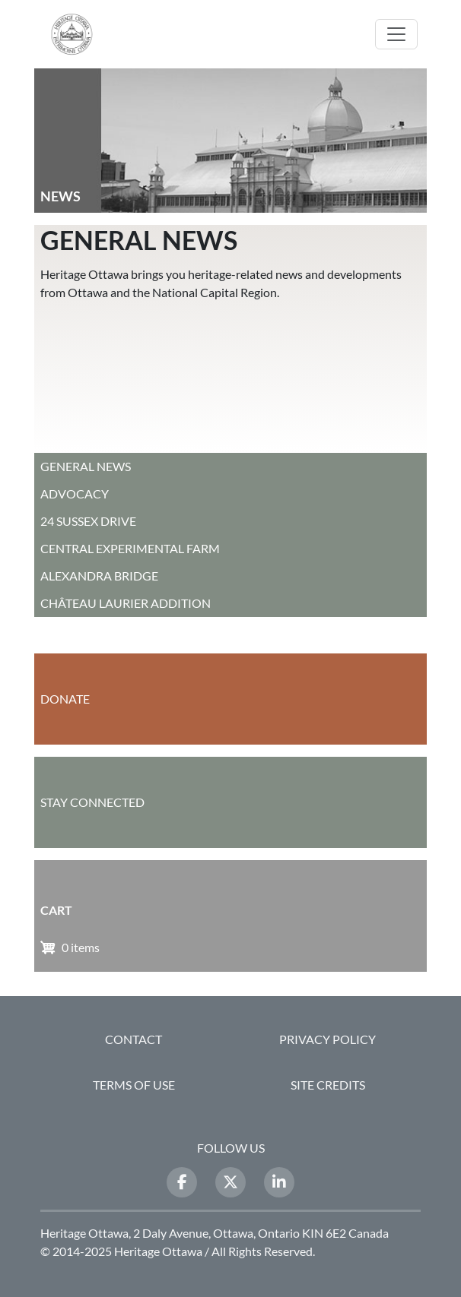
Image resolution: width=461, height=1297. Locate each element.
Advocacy (74, 493)
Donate (65, 698)
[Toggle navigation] (396, 34)
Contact (133, 1039)
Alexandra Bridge (99, 575)
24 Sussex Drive (88, 521)
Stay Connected (92, 802)
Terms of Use (134, 1084)
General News (85, 466)
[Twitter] (230, 1182)
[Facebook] (182, 1182)
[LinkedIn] (279, 1182)
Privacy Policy (327, 1039)
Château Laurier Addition (125, 603)
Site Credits (328, 1084)
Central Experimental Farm (130, 548)
